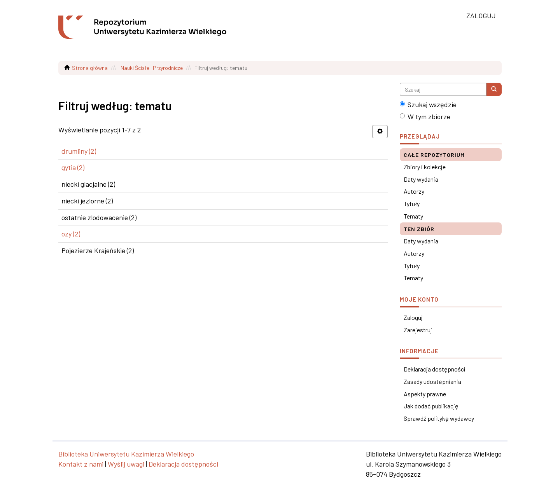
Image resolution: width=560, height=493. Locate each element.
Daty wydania (421, 179)
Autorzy (414, 191)
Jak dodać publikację (431, 406)
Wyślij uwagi (126, 464)
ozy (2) (70, 233)
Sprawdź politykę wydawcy (439, 418)
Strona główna (90, 67)
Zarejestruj (418, 329)
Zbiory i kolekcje (425, 166)
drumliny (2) (78, 151)
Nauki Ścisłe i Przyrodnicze (152, 67)
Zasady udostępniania (432, 381)
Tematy (413, 216)
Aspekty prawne (425, 394)
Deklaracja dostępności (435, 369)
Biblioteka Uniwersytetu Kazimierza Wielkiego (126, 454)
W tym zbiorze (425, 116)
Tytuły (412, 203)
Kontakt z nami (80, 464)
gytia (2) (72, 167)
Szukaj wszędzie (428, 104)
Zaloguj (413, 317)
